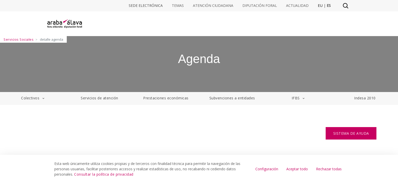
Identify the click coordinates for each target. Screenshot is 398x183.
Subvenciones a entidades (232, 98)
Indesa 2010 (365, 98)
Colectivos (33, 98)
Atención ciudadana (213, 6)
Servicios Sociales (19, 39)
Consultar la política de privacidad (104, 174)
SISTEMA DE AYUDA (351, 133)
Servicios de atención (99, 98)
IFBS (299, 98)
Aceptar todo (297, 168)
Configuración (266, 168)
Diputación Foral (259, 6)
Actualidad (297, 6)
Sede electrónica (146, 6)
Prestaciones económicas (166, 98)
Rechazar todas (329, 168)
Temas (178, 6)
